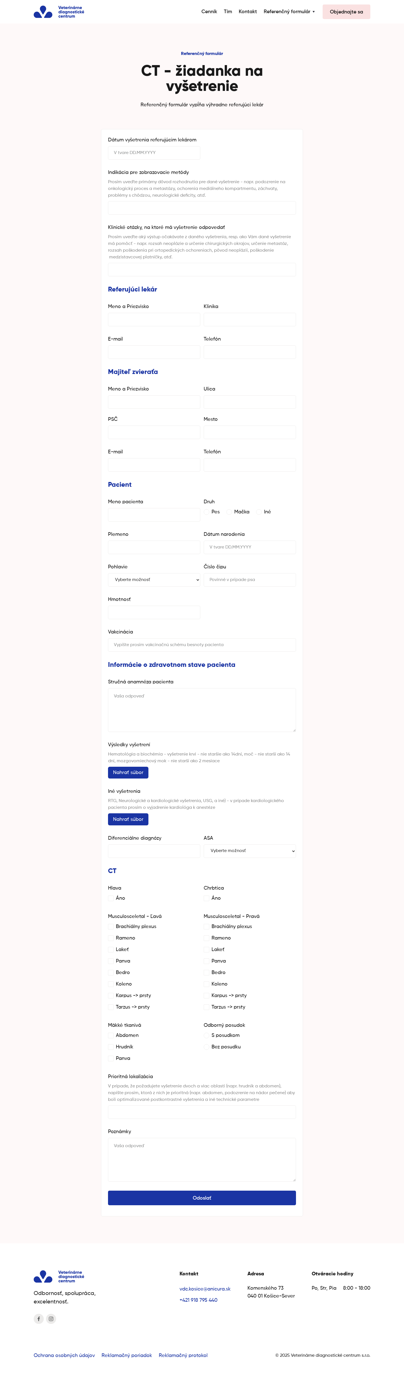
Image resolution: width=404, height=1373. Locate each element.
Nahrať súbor (128, 772)
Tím (228, 11)
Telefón (212, 339)
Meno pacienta (125, 501)
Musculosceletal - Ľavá (135, 916)
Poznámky (119, 1131)
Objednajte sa (346, 12)
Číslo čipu (215, 567)
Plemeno (118, 534)
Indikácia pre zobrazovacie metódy (148, 172)
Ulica (209, 389)
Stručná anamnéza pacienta (140, 682)
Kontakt (248, 11)
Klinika (211, 306)
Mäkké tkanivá (124, 1025)
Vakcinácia (120, 632)
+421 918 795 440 (198, 1300)
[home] (59, 12)
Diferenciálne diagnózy (134, 838)
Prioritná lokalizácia (130, 1076)
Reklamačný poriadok (127, 1355)
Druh (209, 501)
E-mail (115, 339)
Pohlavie (118, 567)
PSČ (113, 419)
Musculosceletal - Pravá (232, 916)
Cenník (209, 11)
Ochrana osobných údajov (64, 1355)
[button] (289, 12)
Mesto (211, 419)
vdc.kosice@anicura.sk (205, 1289)
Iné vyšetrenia (124, 791)
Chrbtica (214, 888)
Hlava (114, 888)
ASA (208, 838)
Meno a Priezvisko (128, 306)
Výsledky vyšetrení (129, 744)
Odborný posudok (224, 1025)
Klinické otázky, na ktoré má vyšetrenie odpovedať (166, 227)
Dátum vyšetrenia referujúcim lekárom (152, 140)
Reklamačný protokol (183, 1355)
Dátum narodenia (224, 534)
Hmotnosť (119, 599)
